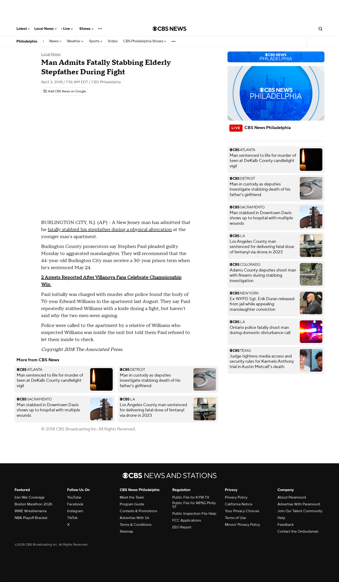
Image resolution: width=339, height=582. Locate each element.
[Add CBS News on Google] (64, 91)
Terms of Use (235, 518)
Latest (23, 29)
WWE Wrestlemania (30, 511)
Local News (45, 29)
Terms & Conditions (135, 525)
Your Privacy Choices (242, 511)
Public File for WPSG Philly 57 (194, 505)
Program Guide (132, 504)
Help (281, 518)
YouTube (74, 497)
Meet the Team (132, 497)
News (55, 41)
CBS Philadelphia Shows (144, 41)
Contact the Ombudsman (298, 531)
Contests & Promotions (138, 511)
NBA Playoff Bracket (31, 518)
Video (113, 41)
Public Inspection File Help (194, 513)
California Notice (238, 504)
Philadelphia (26, 41)
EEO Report (181, 527)
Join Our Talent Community (299, 511)
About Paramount (291, 497)
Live (68, 28)
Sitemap (126, 531)
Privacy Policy (236, 497)
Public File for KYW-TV (190, 497)
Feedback (285, 525)
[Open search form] (320, 29)
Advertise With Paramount (298, 504)
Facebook (75, 504)
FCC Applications (186, 520)
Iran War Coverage (30, 497)
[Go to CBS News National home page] (169, 28)
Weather (75, 41)
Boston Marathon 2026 (33, 504)
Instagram (75, 511)
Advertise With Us (134, 518)
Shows (86, 29)
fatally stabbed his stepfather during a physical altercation (110, 230)
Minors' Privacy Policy (242, 525)
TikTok (72, 518)
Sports (95, 41)
